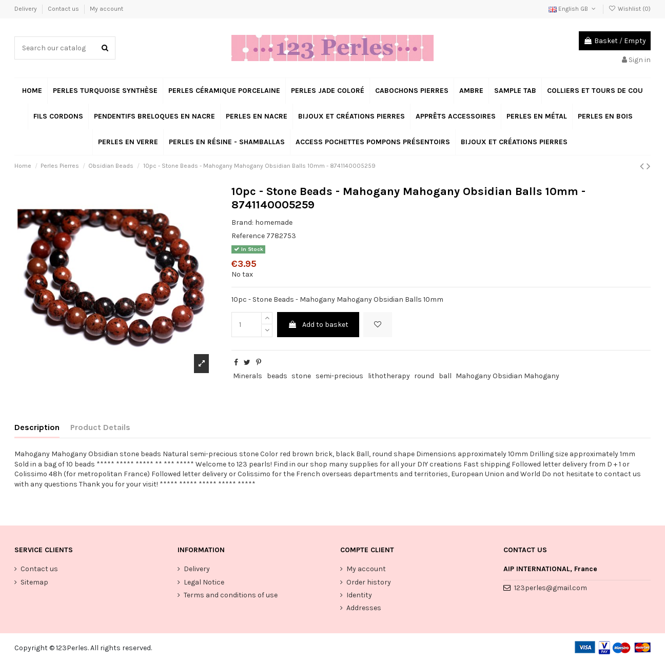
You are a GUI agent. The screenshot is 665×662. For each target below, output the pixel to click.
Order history (368, 582)
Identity (359, 595)
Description (37, 427)
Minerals (247, 376)
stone (301, 376)
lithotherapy (389, 376)
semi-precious (339, 376)
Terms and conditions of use (231, 595)
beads (277, 376)
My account (106, 8)
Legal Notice (204, 582)
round (424, 376)
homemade (273, 222)
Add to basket (318, 324)
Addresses (363, 607)
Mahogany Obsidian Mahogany (507, 376)
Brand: (242, 222)
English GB (573, 8)
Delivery (26, 8)
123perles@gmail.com (550, 587)
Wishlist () (630, 8)
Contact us (64, 8)
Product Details (100, 427)
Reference (248, 235)
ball (445, 376)
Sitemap (34, 582)
